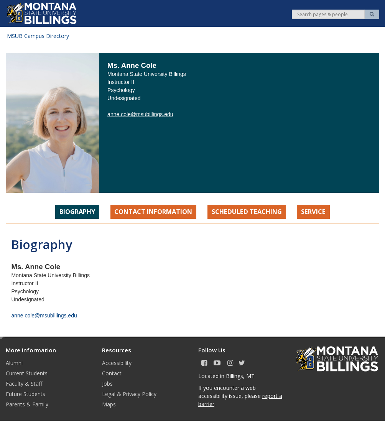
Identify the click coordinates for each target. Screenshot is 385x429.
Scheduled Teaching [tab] (247, 211)
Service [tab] (313, 211)
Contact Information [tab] (153, 211)
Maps (109, 404)
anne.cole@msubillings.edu (140, 114)
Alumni (14, 363)
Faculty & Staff (24, 383)
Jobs (107, 383)
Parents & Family (27, 404)
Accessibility (117, 363)
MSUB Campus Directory (38, 35)
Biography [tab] (77, 211)
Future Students (25, 394)
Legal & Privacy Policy (129, 394)
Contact (112, 373)
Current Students (27, 373)
